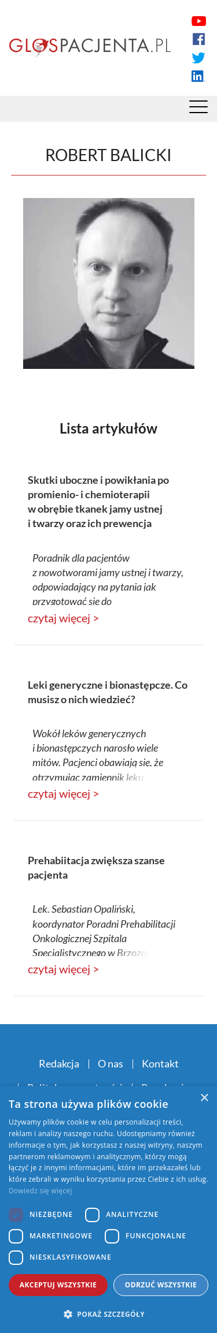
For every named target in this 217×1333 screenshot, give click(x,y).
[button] (108, 1314)
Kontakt (160, 1063)
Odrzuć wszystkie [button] (161, 1285)
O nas (110, 1063)
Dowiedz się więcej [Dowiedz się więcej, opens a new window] (40, 1191)
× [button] (204, 1098)
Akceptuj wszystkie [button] (58, 1285)
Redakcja (59, 1063)
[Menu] (198, 109)
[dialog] (108, 1209)
